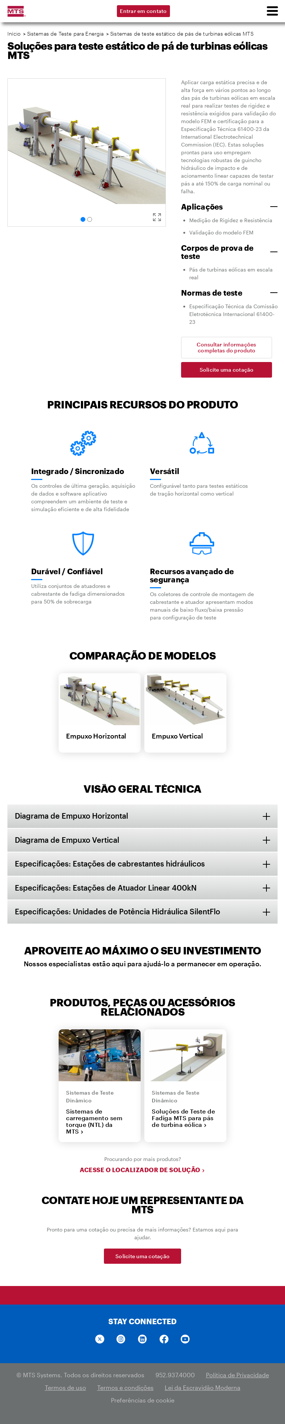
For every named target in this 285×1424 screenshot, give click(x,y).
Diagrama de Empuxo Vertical (67, 840)
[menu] (272, 11)
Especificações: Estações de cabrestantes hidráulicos (110, 864)
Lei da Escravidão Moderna (202, 1388)
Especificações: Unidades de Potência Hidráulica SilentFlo (117, 912)
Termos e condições (125, 1388)
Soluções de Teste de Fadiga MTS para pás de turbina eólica (183, 1119)
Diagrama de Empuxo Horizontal (71, 816)
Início (13, 33)
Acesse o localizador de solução (142, 1171)
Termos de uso (65, 1388)
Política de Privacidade (237, 1375)
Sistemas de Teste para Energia (65, 33)
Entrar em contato (143, 11)
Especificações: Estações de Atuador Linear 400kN (106, 888)
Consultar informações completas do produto (226, 347)
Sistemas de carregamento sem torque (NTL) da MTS (94, 1122)
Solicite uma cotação (227, 369)
